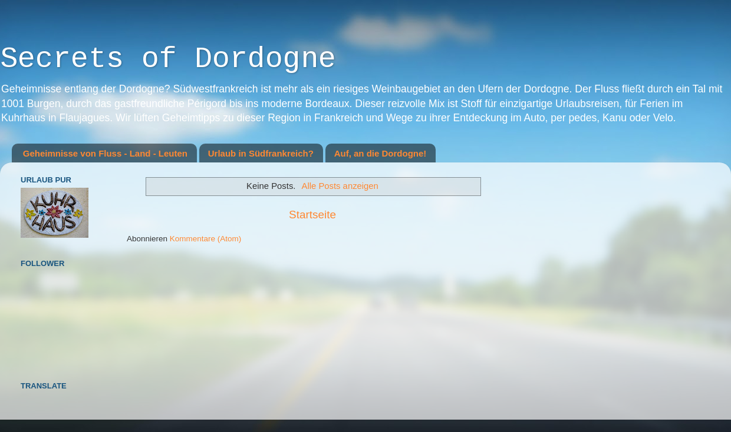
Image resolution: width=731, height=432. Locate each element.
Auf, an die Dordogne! (380, 153)
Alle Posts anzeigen (340, 186)
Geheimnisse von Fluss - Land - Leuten (105, 153)
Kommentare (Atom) (206, 238)
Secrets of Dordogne (168, 59)
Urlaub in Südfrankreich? (261, 153)
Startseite (312, 214)
